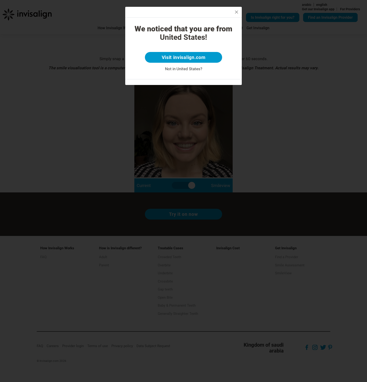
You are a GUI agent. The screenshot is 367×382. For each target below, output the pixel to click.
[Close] (236, 12)
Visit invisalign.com (184, 57)
